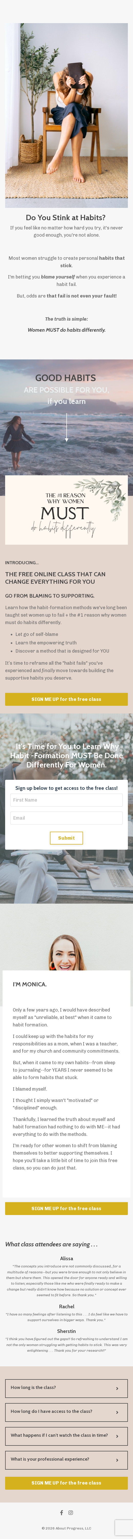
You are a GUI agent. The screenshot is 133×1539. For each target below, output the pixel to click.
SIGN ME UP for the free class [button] (66, 699)
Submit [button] (66, 838)
